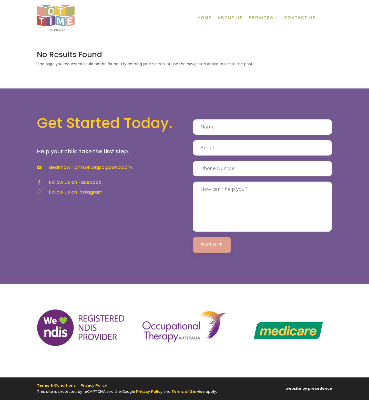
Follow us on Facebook (75, 182)
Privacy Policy (93, 385)
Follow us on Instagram (75, 192)
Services (261, 18)
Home (205, 18)
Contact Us (300, 18)
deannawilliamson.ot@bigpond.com (90, 167)
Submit (212, 245)
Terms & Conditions (56, 385)
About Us (230, 18)
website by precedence (308, 388)
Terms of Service (188, 391)
